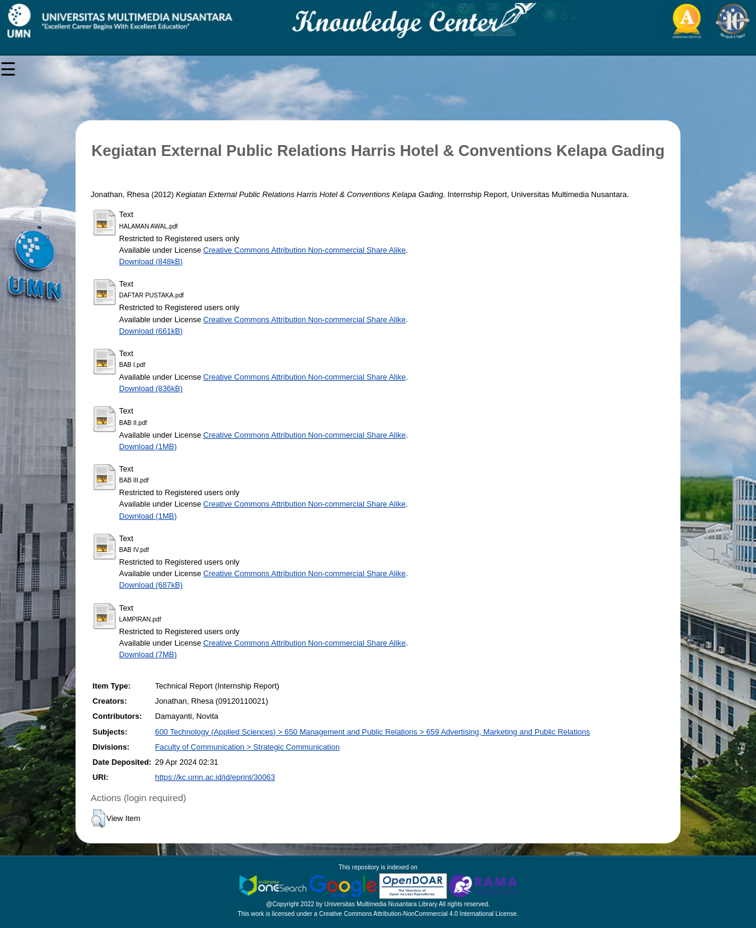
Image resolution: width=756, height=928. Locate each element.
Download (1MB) (147, 446)
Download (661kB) (151, 331)
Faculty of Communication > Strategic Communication (247, 746)
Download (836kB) (151, 388)
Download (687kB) (151, 584)
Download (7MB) (147, 654)
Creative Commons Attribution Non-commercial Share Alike (304, 250)
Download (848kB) (151, 261)
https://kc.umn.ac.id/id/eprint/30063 (215, 777)
